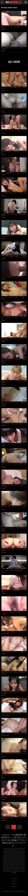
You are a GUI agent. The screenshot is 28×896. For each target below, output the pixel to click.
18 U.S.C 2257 (14, 878)
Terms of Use (14, 886)
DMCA (14, 881)
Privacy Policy (14, 883)
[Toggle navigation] (2, 2)
